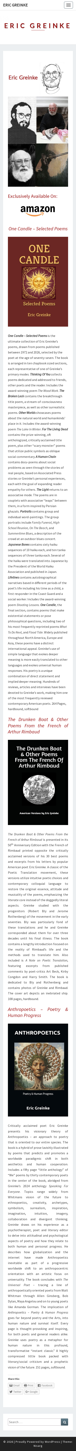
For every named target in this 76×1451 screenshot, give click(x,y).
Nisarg (38, 1446)
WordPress (52, 1442)
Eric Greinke (15, 4)
